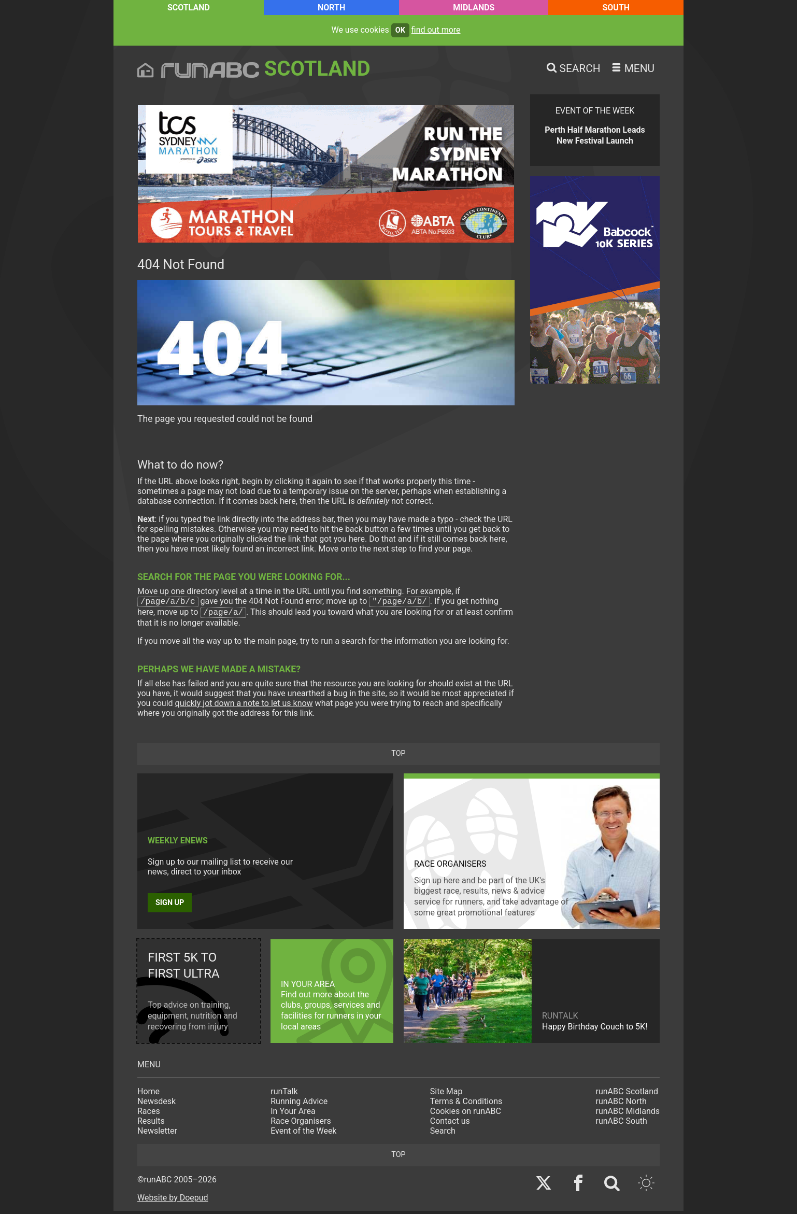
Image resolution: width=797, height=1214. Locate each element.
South (616, 7)
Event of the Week (303, 1134)
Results (151, 1124)
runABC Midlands (628, 1114)
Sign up (169, 905)
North (331, 7)
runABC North (621, 1104)
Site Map (446, 1094)
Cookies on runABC (465, 1114)
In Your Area (293, 1114)
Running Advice (299, 1104)
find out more (436, 30)
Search (443, 1134)
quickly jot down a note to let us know (244, 706)
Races (148, 1114)
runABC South (621, 1124)
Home (148, 1094)
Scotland (188, 7)
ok (400, 30)
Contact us (450, 1124)
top (398, 756)
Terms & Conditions (466, 1104)
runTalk (284, 1094)
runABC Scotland (627, 1094)
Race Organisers (301, 1124)
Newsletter (157, 1134)
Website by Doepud (172, 1201)
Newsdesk (156, 1104)
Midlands (473, 7)
